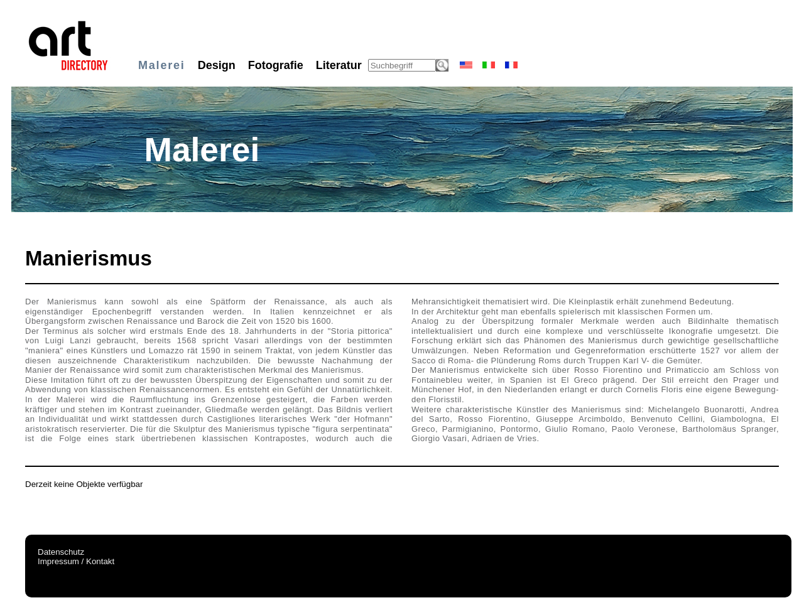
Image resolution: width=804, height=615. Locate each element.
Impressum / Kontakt (76, 561)
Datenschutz (61, 552)
